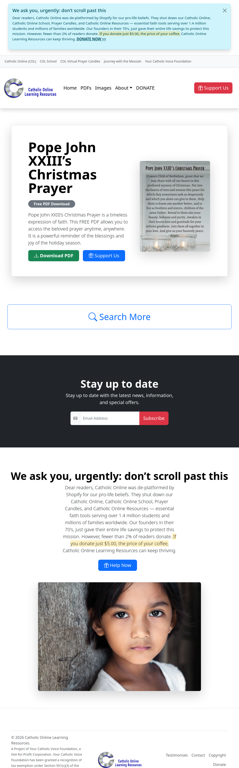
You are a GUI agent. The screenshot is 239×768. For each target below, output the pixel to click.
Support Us (213, 88)
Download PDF (53, 255)
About (121, 88)
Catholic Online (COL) (20, 61)
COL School (48, 61)
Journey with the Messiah (122, 61)
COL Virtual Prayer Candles (80, 61)
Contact (198, 755)
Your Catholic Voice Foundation (168, 61)
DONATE (145, 88)
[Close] (224, 10)
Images (103, 88)
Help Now (117, 565)
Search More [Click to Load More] (119, 317)
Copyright (217, 755)
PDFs (86, 88)
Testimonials (177, 755)
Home (70, 88)
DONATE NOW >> (91, 39)
